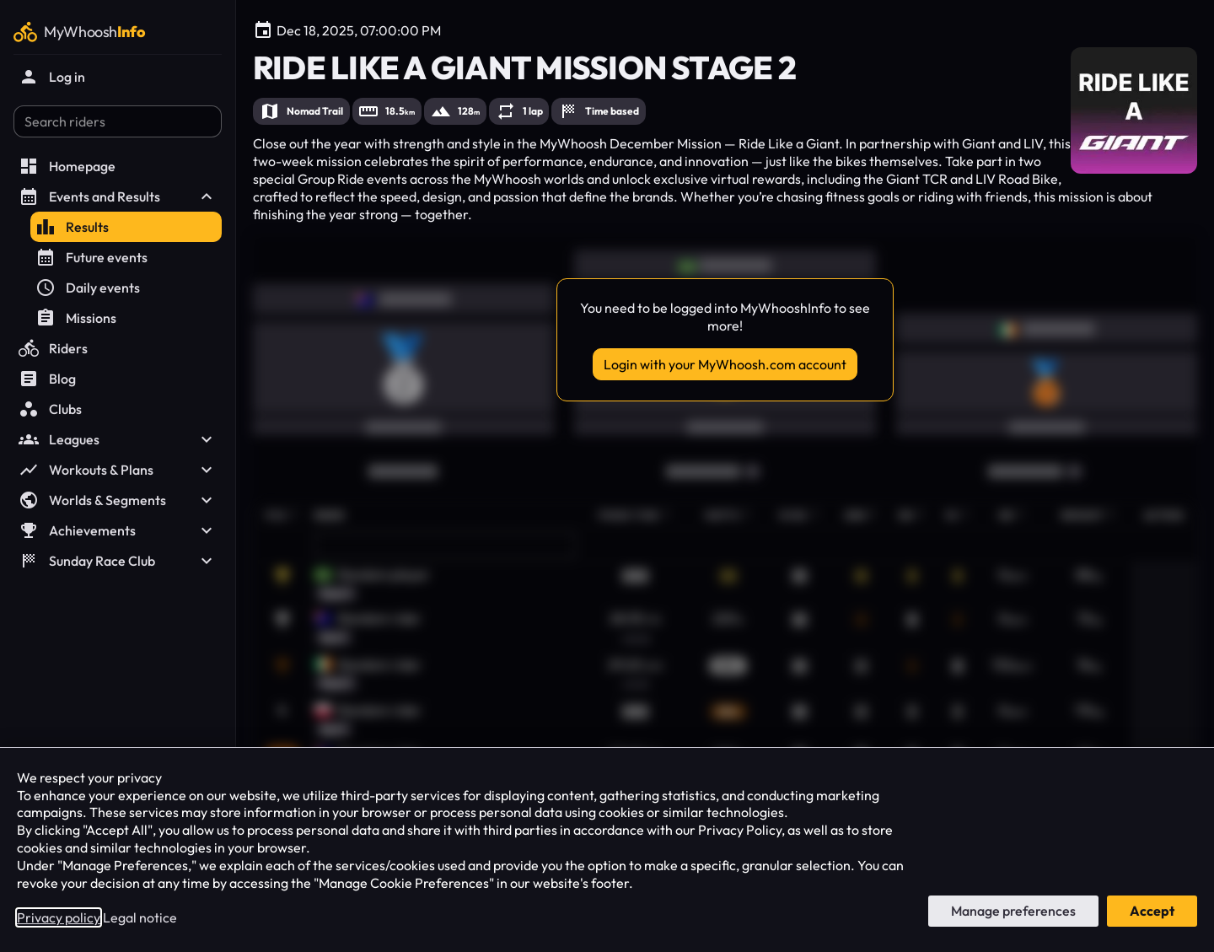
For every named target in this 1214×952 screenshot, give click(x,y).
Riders (53, 348)
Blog (47, 378)
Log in (52, 77)
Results (72, 227)
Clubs (50, 409)
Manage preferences (1013, 910)
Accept (1152, 910)
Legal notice (140, 917)
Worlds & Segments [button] (118, 500)
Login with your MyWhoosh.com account (725, 364)
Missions (75, 318)
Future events (91, 257)
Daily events (87, 287)
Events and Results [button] (118, 196)
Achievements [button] (118, 530)
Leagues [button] (118, 439)
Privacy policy (58, 917)
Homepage (67, 166)
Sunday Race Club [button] (118, 561)
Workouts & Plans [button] (118, 470)
